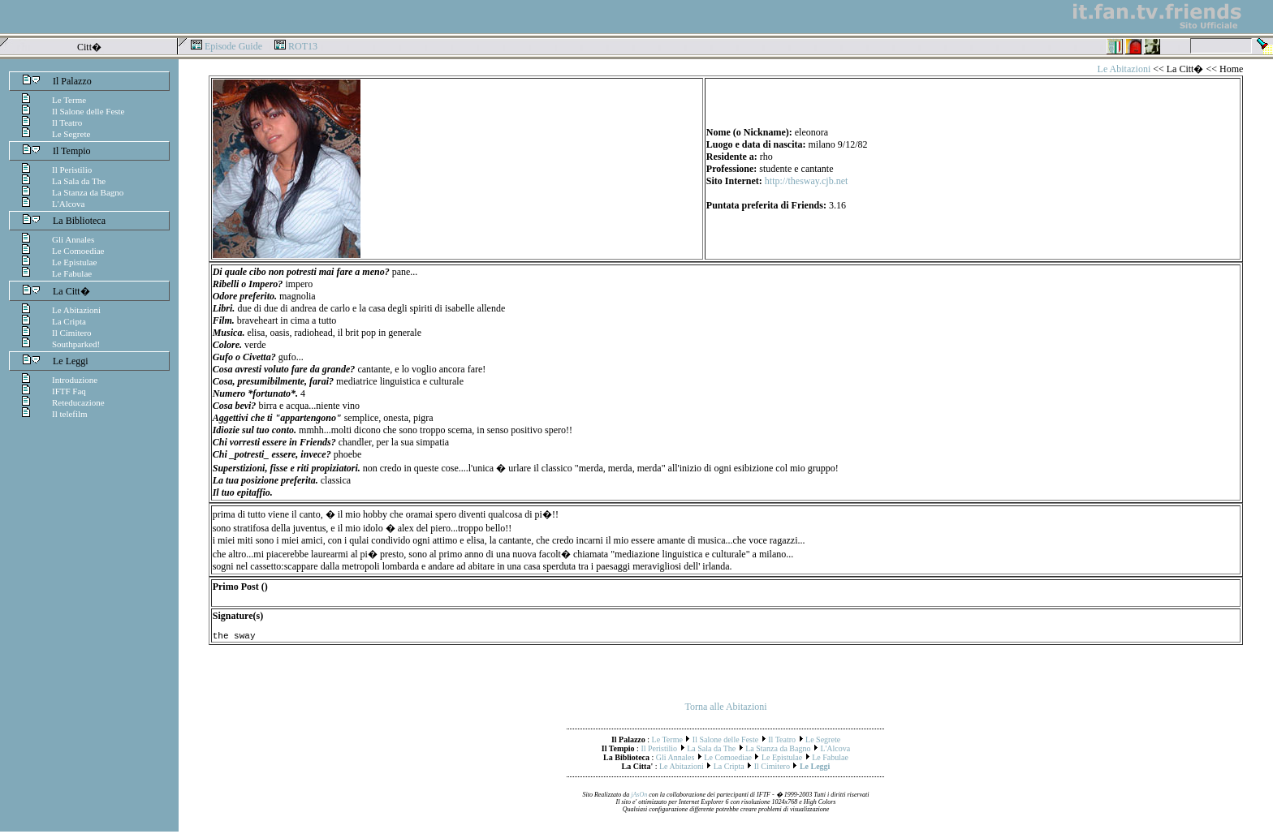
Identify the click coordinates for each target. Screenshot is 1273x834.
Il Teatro (67, 122)
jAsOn (639, 797)
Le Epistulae (74, 262)
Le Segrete (71, 134)
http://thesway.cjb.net (806, 181)
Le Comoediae (78, 251)
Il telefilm (70, 414)
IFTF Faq (69, 391)
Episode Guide (233, 46)
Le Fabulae (72, 273)
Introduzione (74, 380)
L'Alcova (68, 203)
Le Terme (69, 100)
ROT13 (302, 46)
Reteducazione (78, 402)
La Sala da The (79, 181)
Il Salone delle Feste (88, 111)
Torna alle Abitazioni (725, 709)
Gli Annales (73, 239)
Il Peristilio (72, 169)
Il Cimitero (72, 332)
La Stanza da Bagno (87, 192)
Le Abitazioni (76, 310)
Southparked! (76, 344)
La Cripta (69, 321)
